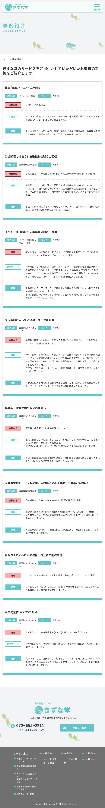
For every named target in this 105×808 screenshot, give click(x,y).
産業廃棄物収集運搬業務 (26, 767)
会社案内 (47, 753)
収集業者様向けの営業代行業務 (26, 788)
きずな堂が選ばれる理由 (49, 761)
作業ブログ (90, 753)
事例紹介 (68, 753)
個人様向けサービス (25, 794)
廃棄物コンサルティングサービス (27, 760)
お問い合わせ (79, 727)
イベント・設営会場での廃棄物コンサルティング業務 (27, 777)
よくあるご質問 (70, 761)
